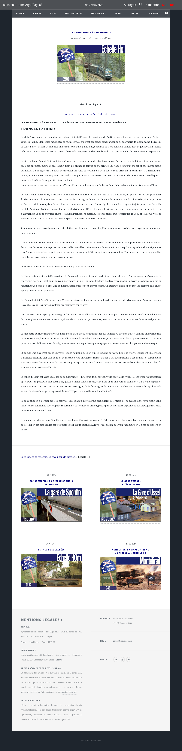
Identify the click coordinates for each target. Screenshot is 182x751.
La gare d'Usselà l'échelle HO (131, 483)
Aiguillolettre (73, 13)
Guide (53, 13)
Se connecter (94, 5)
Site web (59, 660)
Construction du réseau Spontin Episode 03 (51, 483)
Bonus (118, 13)
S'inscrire (153, 5)
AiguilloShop (98, 13)
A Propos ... (131, 5)
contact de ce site (69, 692)
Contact (135, 13)
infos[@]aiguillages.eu (122, 641)
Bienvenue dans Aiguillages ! (22, 5)
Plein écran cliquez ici (91, 104)
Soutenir (168, 5)
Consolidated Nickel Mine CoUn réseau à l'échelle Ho (130, 551)
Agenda (37, 13)
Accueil (20, 13)
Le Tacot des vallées (51, 549)
